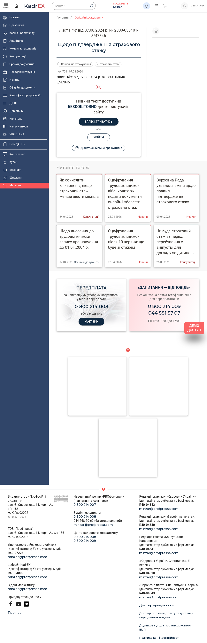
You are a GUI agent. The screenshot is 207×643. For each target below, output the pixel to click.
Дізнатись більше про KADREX (98, 148)
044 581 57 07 (164, 313)
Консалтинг (14, 154)
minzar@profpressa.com (27, 557)
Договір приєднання (156, 605)
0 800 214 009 (164, 306)
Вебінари (12, 170)
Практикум (13, 25)
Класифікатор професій (22, 95)
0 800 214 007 (84, 505)
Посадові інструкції (19, 72)
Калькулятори (15, 127)
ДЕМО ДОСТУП (194, 328)
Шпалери (12, 178)
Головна (63, 17)
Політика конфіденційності (159, 637)
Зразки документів (18, 64)
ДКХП (10, 103)
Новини (11, 17)
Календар (12, 119)
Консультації (14, 56)
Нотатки (11, 80)
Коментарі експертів (19, 49)
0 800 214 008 (84, 516)
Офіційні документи (19, 88)
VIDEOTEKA (13, 134)
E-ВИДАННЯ (14, 144)
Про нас (14, 613)
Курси (10, 162)
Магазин (12, 186)
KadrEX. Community (18, 33)
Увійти (98, 137)
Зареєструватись (98, 121)
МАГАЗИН (91, 321)
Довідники (13, 111)
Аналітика (13, 41)
